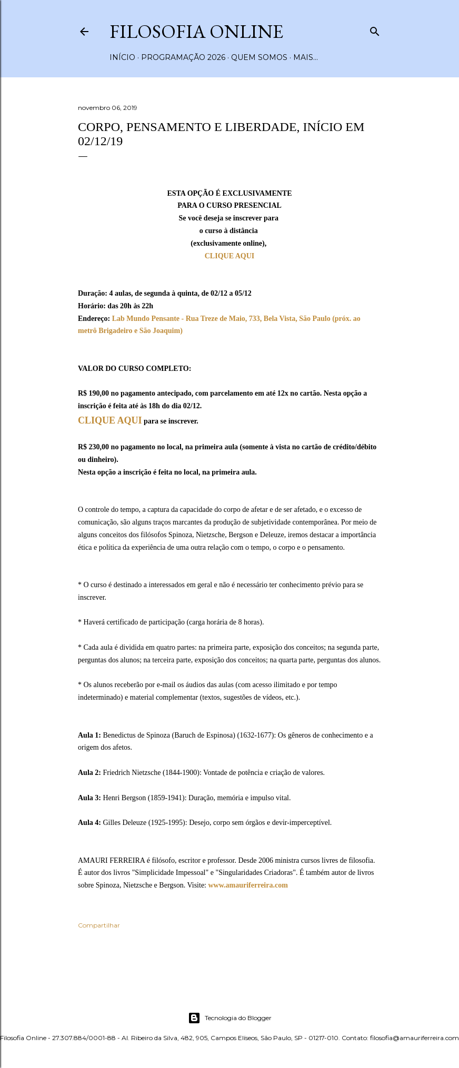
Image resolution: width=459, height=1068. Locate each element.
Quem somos (259, 57)
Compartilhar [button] (99, 925)
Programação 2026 (183, 57)
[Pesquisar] (374, 29)
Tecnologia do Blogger (230, 1018)
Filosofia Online (196, 31)
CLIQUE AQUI (230, 256)
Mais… (305, 57)
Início (122, 57)
